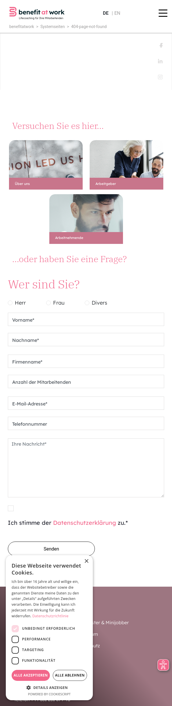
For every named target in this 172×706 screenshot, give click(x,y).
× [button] (86, 561)
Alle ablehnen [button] (70, 675)
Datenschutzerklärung (84, 522)
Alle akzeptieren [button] (31, 675)
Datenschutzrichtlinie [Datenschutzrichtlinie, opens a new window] (50, 616)
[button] (49, 687)
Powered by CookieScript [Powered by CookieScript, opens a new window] (49, 694)
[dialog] (49, 627)
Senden (51, 548)
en (117, 13)
